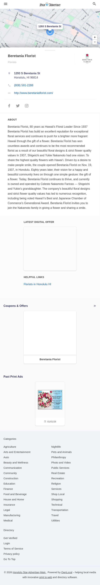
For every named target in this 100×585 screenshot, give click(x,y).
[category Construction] (11, 478)
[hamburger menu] (6, 4)
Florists (12, 62)
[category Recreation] (57, 478)
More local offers (94, 305)
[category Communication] (13, 467)
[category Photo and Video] (61, 462)
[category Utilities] (55, 520)
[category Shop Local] (58, 494)
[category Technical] (56, 504)
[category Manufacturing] (12, 515)
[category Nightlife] (56, 446)
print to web (45, 577)
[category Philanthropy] (58, 457)
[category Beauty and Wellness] (16, 462)
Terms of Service (13, 548)
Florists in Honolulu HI (37, 284)
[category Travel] (55, 515)
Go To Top (9, 559)
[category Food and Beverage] (15, 494)
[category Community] (10, 473)
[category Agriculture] (10, 446)
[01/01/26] (50, 403)
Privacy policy (12, 553)
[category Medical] (8, 520)
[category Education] (9, 483)
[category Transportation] (59, 509)
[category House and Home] (14, 499)
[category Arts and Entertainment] (17, 451)
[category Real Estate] (58, 473)
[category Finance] (8, 488)
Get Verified (10, 538)
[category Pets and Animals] (61, 451)
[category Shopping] (56, 499)
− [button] (95, 42)
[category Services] (56, 488)
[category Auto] (6, 457)
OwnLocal (66, 572)
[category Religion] (56, 483)
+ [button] (95, 37)
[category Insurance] (9, 504)
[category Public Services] (60, 467)
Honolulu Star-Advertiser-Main (29, 572)
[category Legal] (7, 509)
